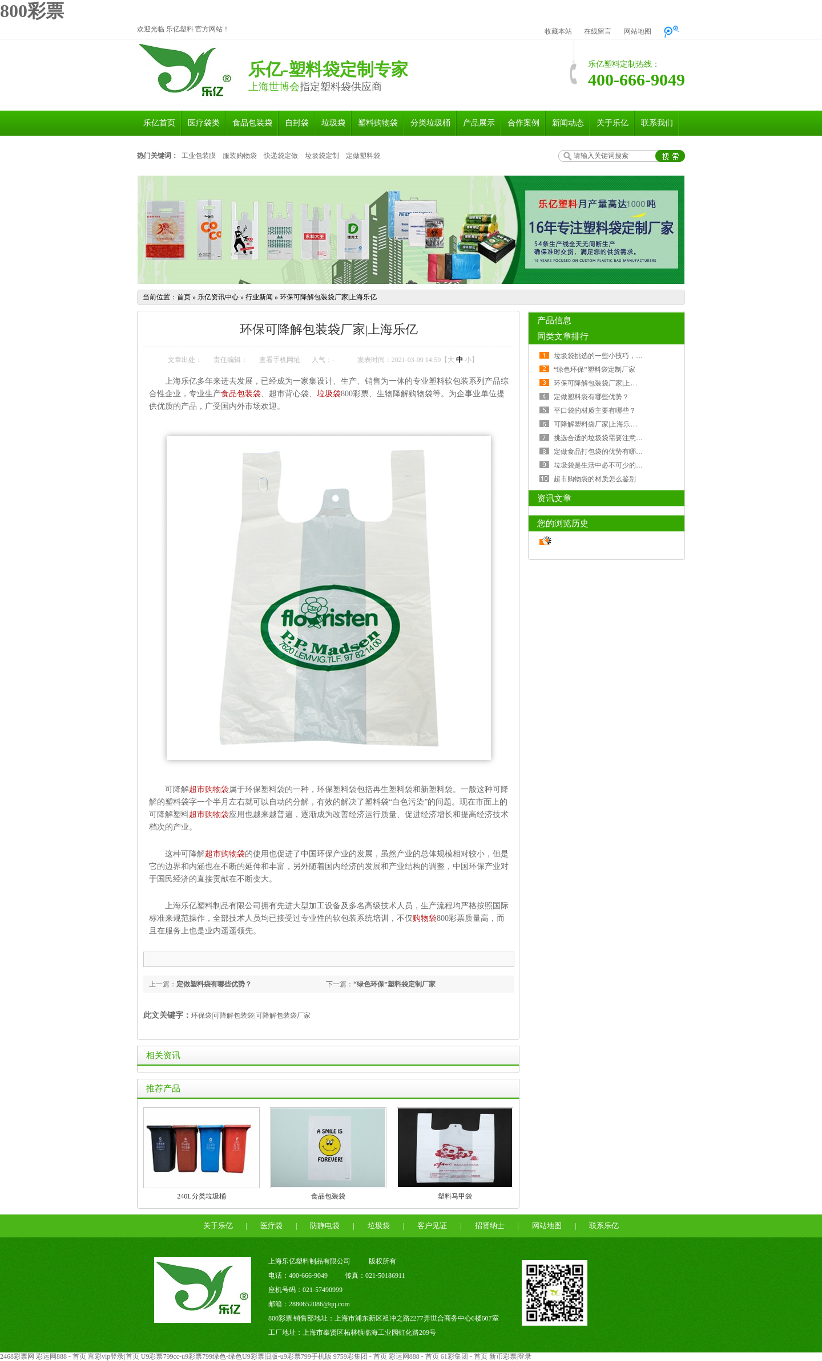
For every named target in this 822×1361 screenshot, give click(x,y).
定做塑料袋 (363, 156)
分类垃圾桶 (430, 123)
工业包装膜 (199, 156)
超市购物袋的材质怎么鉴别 (595, 479)
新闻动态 (568, 123)
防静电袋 (325, 1225)
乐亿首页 (159, 123)
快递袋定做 (281, 156)
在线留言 (597, 31)
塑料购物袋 (378, 123)
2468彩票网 (17, 1356)
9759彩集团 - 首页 (360, 1356)
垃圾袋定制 (322, 156)
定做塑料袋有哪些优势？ (214, 984)
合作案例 (523, 123)
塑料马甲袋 (455, 1196)
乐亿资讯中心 (218, 297)
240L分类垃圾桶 (201, 1196)
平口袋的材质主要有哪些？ (595, 411)
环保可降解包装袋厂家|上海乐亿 (328, 297)
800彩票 (32, 11)
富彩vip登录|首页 (113, 1356)
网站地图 (637, 31)
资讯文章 (554, 498)
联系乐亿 (604, 1225)
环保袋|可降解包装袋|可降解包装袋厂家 (251, 1015)
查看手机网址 (279, 360)
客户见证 (432, 1225)
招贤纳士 (490, 1225)
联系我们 (657, 123)
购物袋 (425, 918)
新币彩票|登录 (510, 1356)
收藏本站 (558, 31)
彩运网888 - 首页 (61, 1356)
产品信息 (554, 320)
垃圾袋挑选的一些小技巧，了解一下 (608, 356)
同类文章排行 (563, 336)
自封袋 (297, 123)
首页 (184, 297)
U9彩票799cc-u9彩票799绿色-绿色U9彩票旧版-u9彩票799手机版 (236, 1356)
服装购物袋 (240, 156)
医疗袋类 (204, 123)
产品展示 (479, 123)
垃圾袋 (333, 123)
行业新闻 (259, 297)
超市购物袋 (209, 789)
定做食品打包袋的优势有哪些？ (602, 452)
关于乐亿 (612, 123)
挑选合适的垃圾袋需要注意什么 (602, 438)
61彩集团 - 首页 (464, 1356)
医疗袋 (271, 1225)
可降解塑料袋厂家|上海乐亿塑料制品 (609, 424)
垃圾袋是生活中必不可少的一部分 (605, 465)
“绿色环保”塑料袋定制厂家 (394, 984)
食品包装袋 (252, 123)
